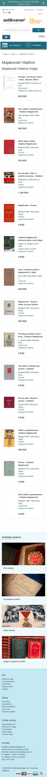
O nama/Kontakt (8, 681)
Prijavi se (30, 10)
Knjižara (5, 689)
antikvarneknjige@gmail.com (21, 752)
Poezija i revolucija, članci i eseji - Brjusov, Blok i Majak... (30, 79)
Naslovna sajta (7, 679)
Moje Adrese (7, 704)
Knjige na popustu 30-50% (14, 661)
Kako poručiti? (7, 687)
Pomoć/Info (6, 684)
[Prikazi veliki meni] (28, 45)
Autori (13, 54)
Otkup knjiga (7, 732)
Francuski (22, 281)
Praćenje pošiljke (8, 712)
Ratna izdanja (9, 630)
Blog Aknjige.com (8, 724)
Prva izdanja (9, 568)
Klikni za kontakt (18, 754)
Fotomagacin (7, 729)
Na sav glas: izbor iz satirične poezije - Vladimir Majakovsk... (30, 176)
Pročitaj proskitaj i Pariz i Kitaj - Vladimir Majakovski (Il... (30, 336)
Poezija (21, 152)
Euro (41, 14)
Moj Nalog (6, 702)
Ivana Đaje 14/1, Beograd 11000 (16, 749)
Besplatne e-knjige (9, 727)
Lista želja (6, 709)
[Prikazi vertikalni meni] (5, 45)
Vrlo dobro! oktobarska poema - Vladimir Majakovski (28, 368)
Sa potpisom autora (12, 599)
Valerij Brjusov (39, 91)
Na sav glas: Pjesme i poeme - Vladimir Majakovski (28, 401)
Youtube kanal (7, 734)
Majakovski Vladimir (26, 54)
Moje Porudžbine (8, 707)
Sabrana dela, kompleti (27, 249)
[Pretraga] (38, 30)
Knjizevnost (22, 88)
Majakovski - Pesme (27, 205)
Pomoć (40, 9)
